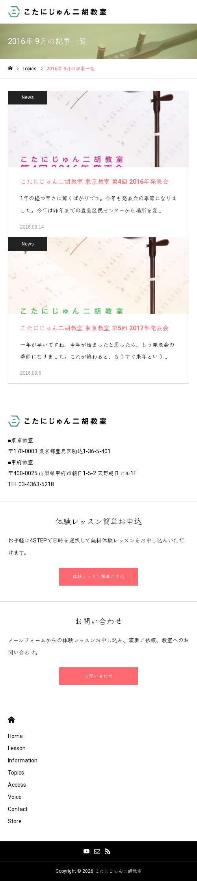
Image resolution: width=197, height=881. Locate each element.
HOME (11, 719)
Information (22, 760)
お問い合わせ (98, 676)
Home (15, 736)
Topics (16, 772)
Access (17, 785)
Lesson (17, 748)
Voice (15, 797)
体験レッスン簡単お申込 (98, 576)
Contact (18, 809)
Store (15, 821)
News (28, 97)
